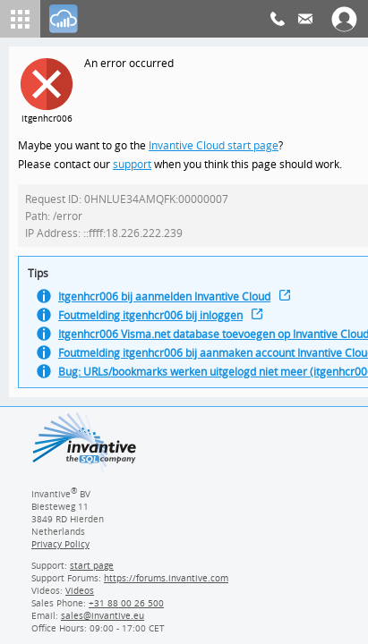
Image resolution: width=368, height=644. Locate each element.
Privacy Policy (60, 550)
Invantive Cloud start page (215, 146)
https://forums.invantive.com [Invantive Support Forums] (166, 584)
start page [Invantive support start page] (92, 571)
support (132, 166)
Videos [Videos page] (78, 596)
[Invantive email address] (99, 621)
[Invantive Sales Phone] (124, 609)
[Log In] (63, 18)
